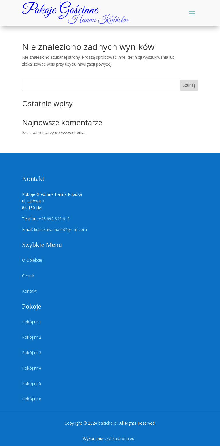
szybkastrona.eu (119, 438)
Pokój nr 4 (31, 368)
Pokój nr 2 (31, 337)
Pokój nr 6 (31, 399)
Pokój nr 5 (31, 383)
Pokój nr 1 (31, 322)
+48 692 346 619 (54, 218)
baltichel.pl (107, 423)
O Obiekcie (32, 260)
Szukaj (189, 85)
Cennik (28, 275)
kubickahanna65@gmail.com (60, 229)
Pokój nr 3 (31, 352)
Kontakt (29, 291)
